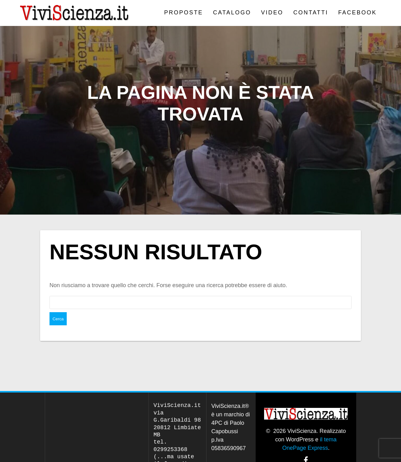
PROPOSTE (183, 12)
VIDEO (272, 12)
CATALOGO (232, 12)
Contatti (310, 12)
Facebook (357, 12)
